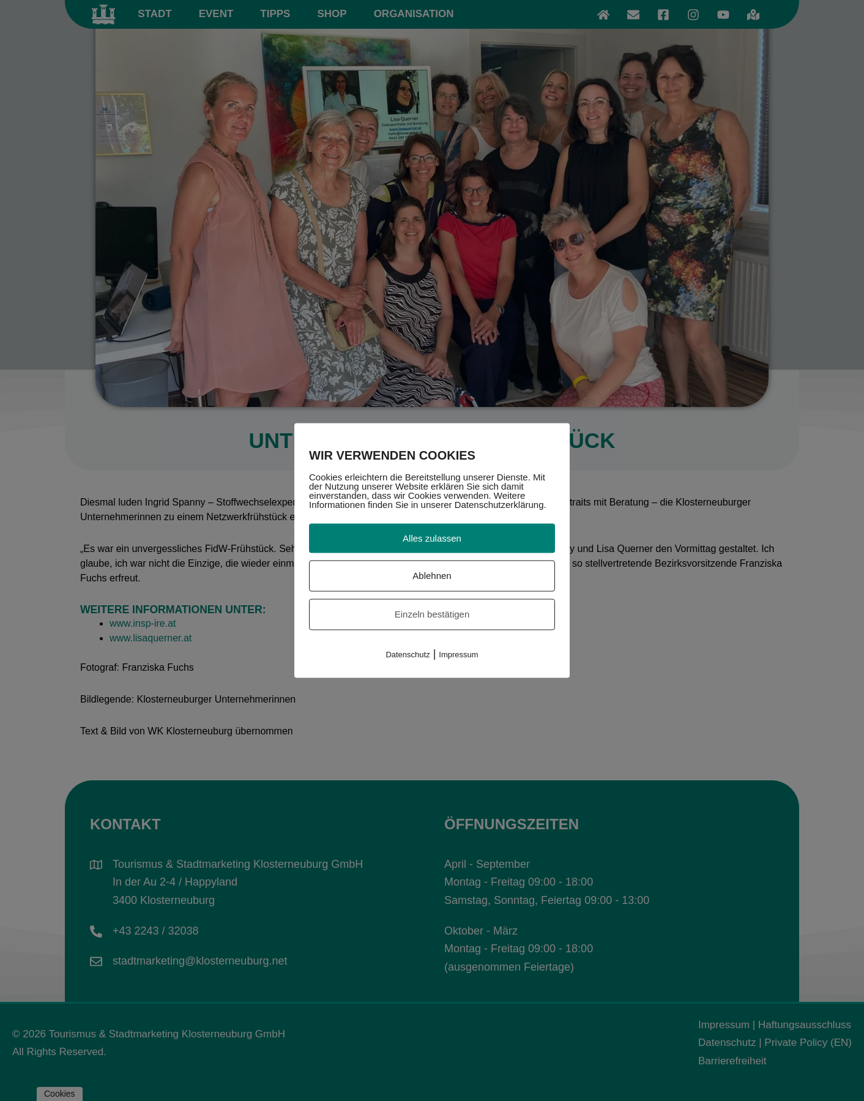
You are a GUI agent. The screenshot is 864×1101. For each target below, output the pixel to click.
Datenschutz (407, 654)
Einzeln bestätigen (432, 614)
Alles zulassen (432, 537)
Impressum (458, 654)
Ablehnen (431, 575)
